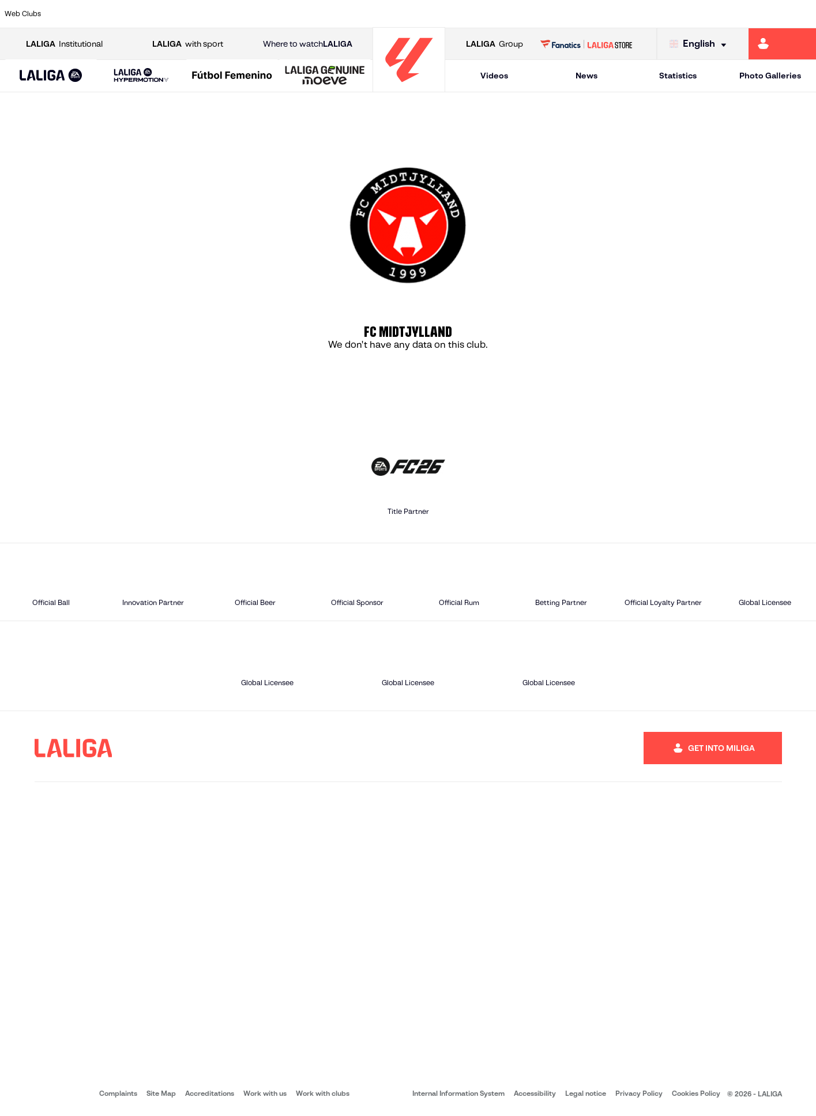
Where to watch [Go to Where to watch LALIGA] (307, 44)
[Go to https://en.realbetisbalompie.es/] (571, 13)
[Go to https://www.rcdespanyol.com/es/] (494, 13)
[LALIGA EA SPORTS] (51, 76)
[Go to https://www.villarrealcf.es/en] (802, 13)
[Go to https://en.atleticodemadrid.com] (109, 13)
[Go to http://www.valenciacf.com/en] (764, 13)
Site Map (161, 1093)
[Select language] (700, 44)
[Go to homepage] (409, 87)
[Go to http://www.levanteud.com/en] (379, 13)
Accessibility (535, 1093)
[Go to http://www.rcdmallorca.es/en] (533, 13)
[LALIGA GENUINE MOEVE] (325, 76)
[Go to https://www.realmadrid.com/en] (610, 13)
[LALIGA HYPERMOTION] (141, 76)
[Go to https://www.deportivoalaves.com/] (186, 13)
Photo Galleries (770, 75)
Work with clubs (322, 1093)
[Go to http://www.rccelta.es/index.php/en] (456, 13)
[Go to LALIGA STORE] (586, 43)
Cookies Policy (696, 1093)
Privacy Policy (639, 1093)
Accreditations (209, 1093)
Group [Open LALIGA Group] (494, 44)
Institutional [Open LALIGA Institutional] (64, 44)
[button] (51, 76)
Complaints (118, 1093)
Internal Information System (458, 1093)
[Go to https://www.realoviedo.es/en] (648, 13)
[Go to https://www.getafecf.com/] (302, 13)
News (586, 75)
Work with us (265, 1093)
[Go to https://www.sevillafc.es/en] (725, 13)
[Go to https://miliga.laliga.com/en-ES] (782, 43)
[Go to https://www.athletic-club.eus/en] (71, 13)
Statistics (678, 75)
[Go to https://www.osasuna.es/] (147, 13)
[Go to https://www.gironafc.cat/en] (340, 13)
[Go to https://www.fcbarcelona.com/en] (263, 13)
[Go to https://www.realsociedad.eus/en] (687, 13)
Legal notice (585, 1093)
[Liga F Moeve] (232, 76)
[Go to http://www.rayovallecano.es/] (417, 13)
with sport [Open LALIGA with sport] (187, 44)
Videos (494, 75)
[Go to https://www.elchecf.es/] (225, 13)
